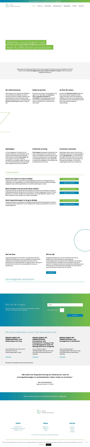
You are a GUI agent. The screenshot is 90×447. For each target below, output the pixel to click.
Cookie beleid (34, 435)
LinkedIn (72, 427)
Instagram (72, 431)
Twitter (72, 430)
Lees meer (8, 357)
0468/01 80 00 (18, 427)
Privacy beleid (42, 435)
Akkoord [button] (48, 444)
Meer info (58, 1)
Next (83, 378)
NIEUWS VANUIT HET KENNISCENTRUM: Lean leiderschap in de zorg (14, 339)
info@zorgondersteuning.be (18, 428)
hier (9, 362)
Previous (7, 378)
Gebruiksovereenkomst (53, 435)
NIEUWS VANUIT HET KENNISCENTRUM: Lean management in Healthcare (70, 339)
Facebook (72, 428)
